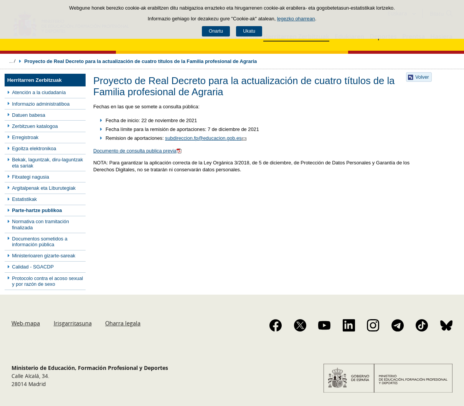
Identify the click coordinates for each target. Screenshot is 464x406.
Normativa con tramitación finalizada (40, 224)
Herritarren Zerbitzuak (34, 80)
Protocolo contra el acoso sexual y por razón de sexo (47, 281)
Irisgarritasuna (73, 323)
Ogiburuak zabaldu (12, 61)
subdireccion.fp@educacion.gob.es (206, 138)
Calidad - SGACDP (33, 267)
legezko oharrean (296, 19)
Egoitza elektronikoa (34, 148)
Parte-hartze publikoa (37, 210)
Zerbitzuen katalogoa (35, 126)
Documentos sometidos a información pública (39, 241)
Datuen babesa (28, 115)
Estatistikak (24, 199)
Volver (422, 77)
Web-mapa (26, 323)
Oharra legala (122, 323)
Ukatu (249, 31)
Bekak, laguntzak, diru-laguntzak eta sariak (47, 162)
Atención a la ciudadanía (39, 92)
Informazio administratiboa (40, 104)
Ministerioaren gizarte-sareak (43, 256)
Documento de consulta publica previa (138, 151)
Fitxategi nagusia (30, 177)
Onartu (216, 31)
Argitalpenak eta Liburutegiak (44, 188)
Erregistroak (25, 137)
